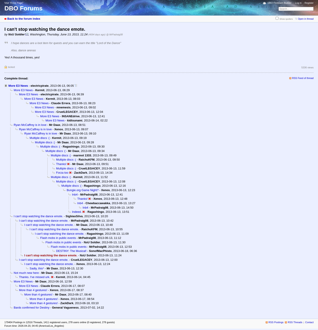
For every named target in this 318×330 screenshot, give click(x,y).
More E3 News (18, 85)
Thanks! (61, 164)
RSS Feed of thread (303, 78)
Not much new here (26, 272)
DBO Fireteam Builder (280, 3)
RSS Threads (295, 322)
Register (309, 3)
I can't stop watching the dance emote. (38, 216)
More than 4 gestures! (33, 290)
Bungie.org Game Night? (82, 190)
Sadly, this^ (37, 268)
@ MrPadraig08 (114, 34)
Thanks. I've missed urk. (34, 277)
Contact (309, 322)
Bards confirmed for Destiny (31, 307)
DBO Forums (23, 8)
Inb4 (75, 194)
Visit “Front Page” (13, 3)
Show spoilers (286, 19)
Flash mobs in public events (58, 238)
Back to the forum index (23, 18)
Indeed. (77, 211)
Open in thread (306, 18)
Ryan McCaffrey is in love (30, 125)
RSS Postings (276, 322)
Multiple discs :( (39, 138)
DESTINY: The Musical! (71, 251)
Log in (298, 3)
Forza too (62, 172)
